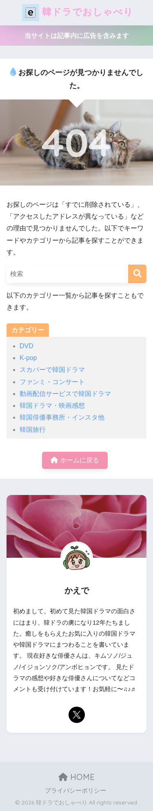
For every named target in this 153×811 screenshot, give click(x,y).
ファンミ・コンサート (52, 381)
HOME (76, 777)
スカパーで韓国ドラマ (52, 369)
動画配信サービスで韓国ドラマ (65, 393)
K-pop (28, 357)
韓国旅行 (33, 429)
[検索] (137, 274)
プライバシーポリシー (75, 790)
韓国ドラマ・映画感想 (52, 405)
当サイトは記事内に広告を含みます (76, 35)
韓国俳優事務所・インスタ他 (62, 417)
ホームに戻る (75, 460)
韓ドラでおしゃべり (77, 12)
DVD (26, 346)
